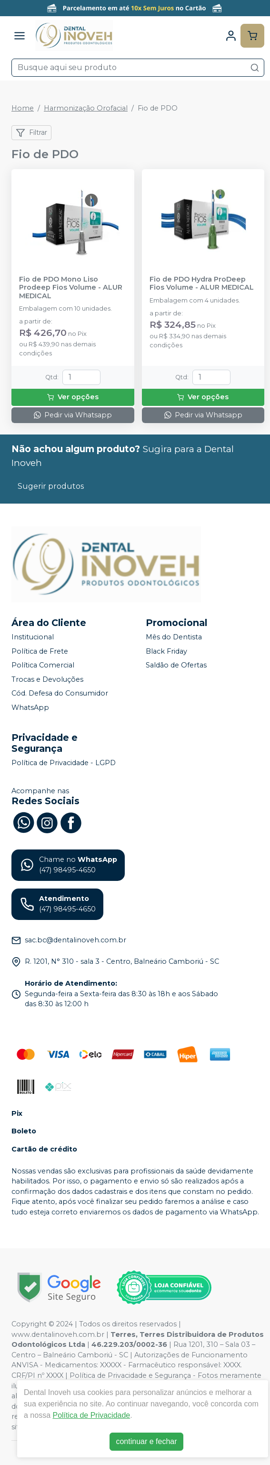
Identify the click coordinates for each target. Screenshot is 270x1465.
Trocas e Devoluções (47, 679)
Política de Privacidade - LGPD (63, 762)
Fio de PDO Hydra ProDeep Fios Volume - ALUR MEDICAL (202, 283)
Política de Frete (39, 651)
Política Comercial (42, 665)
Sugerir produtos (51, 486)
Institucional (32, 637)
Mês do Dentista (174, 637)
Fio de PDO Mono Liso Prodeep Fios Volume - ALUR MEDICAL (70, 287)
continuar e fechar (146, 1441)
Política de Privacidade (91, 1415)
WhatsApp (30, 707)
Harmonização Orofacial (86, 108)
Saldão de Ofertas (176, 665)
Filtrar (31, 133)
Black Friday (166, 651)
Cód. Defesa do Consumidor (59, 693)
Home (22, 108)
